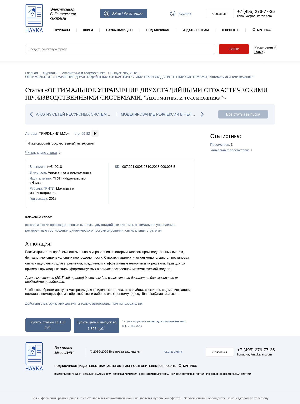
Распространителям (140, 366)
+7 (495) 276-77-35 (256, 11)
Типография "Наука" (125, 374)
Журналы (62, 30)
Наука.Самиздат (119, 30)
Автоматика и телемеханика (84, 73)
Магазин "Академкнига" (97, 374)
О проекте (230, 30)
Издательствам (196, 30)
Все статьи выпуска (243, 114)
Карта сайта (173, 351)
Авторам (114, 366)
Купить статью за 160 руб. (47, 324)
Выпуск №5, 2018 (123, 73)
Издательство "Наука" (67, 374)
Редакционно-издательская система (228, 374)
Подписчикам (157, 30)
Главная (31, 73)
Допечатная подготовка (154, 374)
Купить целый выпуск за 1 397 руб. (96, 325)
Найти (234, 49)
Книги (88, 30)
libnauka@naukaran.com (254, 16)
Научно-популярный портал (187, 374)
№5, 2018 (54, 166)
